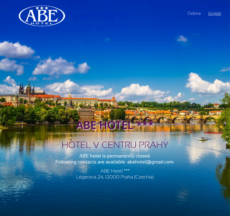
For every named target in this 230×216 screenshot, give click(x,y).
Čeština (194, 13)
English (214, 13)
